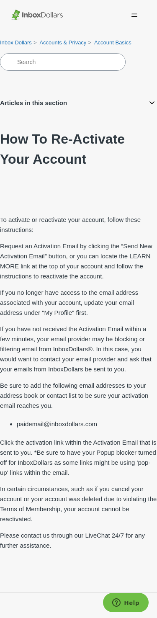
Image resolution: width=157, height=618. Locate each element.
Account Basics (112, 42)
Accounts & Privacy (62, 42)
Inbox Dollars (16, 42)
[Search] (62, 62)
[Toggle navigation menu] (134, 15)
